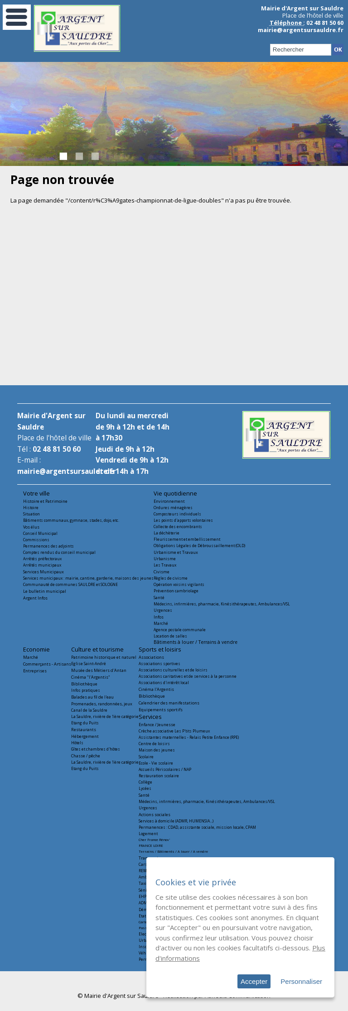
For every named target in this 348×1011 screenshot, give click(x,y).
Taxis (144, 883)
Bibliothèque (84, 684)
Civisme (161, 572)
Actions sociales (154, 814)
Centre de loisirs (154, 743)
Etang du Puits (85, 722)
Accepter (254, 981)
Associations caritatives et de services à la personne (188, 676)
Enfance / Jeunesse (157, 725)
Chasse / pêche (85, 756)
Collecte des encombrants (178, 526)
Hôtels (77, 742)
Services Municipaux (43, 572)
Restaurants (83, 729)
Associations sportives (159, 663)
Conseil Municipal (40, 533)
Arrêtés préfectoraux (42, 558)
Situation (31, 513)
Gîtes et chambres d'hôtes (95, 748)
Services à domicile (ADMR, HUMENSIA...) (176, 820)
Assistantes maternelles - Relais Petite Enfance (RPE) (189, 737)
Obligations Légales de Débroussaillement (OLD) (199, 545)
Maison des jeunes (157, 749)
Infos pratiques (85, 690)
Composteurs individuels (177, 513)
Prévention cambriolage (176, 590)
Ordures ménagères (173, 507)
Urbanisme (165, 558)
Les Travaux (165, 564)
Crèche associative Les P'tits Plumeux (174, 730)
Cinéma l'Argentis (156, 689)
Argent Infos (35, 598)
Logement (148, 833)
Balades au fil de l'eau (92, 697)
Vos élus (31, 527)
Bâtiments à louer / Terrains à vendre (195, 642)
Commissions (36, 539)
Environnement (169, 501)
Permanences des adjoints (48, 545)
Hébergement (85, 736)
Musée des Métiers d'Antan (98, 670)
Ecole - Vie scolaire (156, 763)
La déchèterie (166, 532)
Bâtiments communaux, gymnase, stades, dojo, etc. (71, 520)
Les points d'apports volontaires (183, 520)
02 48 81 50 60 (57, 449)
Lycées (145, 788)
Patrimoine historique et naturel (103, 657)
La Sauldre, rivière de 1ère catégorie (105, 716)
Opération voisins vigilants (179, 584)
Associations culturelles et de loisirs (173, 669)
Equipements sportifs (161, 710)
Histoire (31, 507)
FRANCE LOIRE (151, 845)
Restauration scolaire (159, 775)
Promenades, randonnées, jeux (101, 704)
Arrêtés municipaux (42, 564)
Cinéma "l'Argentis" (90, 677)
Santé (159, 597)
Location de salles (170, 635)
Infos (159, 617)
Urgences (163, 610)
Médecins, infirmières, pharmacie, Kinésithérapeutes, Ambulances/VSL (222, 603)
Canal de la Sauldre (89, 710)
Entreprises (35, 671)
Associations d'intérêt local (164, 682)
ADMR (144, 902)
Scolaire (146, 757)
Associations (151, 657)
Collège (145, 782)
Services (150, 717)
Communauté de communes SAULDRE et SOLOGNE (70, 584)
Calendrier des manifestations (169, 703)
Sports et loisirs (160, 649)
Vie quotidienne (175, 493)
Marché (161, 623)
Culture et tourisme (97, 649)
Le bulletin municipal (44, 591)
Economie (36, 649)
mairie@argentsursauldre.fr (300, 30)
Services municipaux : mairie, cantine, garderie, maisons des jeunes (88, 578)
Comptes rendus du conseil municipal (59, 552)
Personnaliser (301, 981)
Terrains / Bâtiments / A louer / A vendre (173, 851)
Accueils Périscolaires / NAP (165, 769)
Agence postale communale (180, 629)
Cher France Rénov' (154, 839)
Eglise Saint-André (88, 663)
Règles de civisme (171, 578)
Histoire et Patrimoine (45, 501)
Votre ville (36, 493)
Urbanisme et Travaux (176, 552)
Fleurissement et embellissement (187, 539)
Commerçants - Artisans (47, 664)
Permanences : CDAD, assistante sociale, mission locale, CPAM (197, 827)
